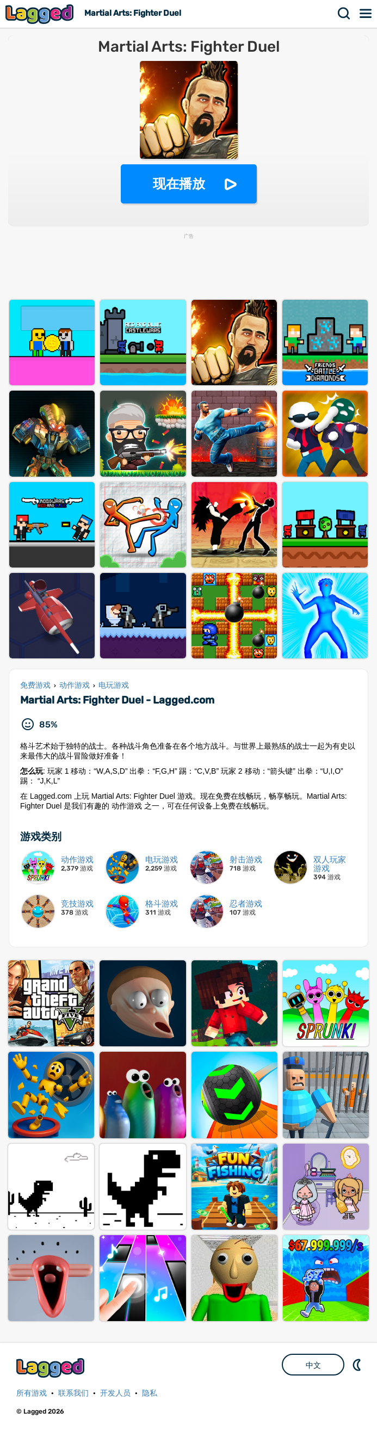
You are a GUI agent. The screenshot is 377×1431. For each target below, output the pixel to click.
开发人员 (115, 1393)
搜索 (344, 13)
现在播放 (179, 183)
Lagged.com (51, 1367)
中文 (313, 1365)
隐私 (149, 1393)
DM (358, 1365)
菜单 (366, 13)
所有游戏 (31, 1393)
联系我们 (73, 1393)
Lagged (40, 14)
